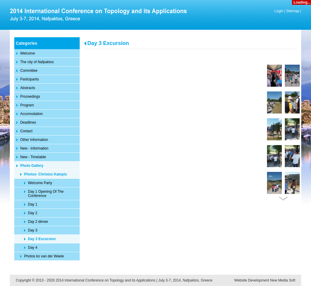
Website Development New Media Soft (264, 280)
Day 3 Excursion (108, 43)
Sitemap (292, 11)
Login (278, 11)
